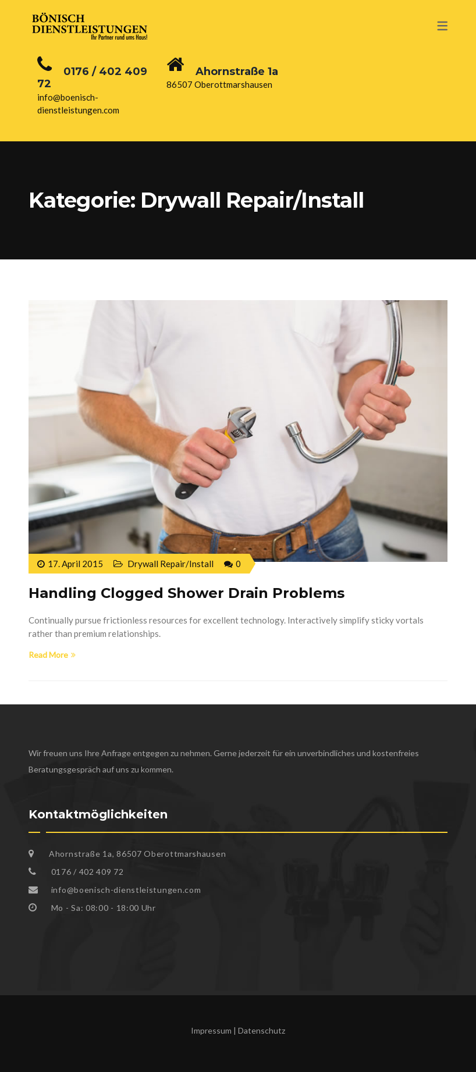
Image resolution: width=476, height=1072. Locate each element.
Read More (52, 655)
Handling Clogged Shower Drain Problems (186, 593)
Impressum (211, 1030)
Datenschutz (261, 1030)
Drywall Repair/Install (170, 563)
